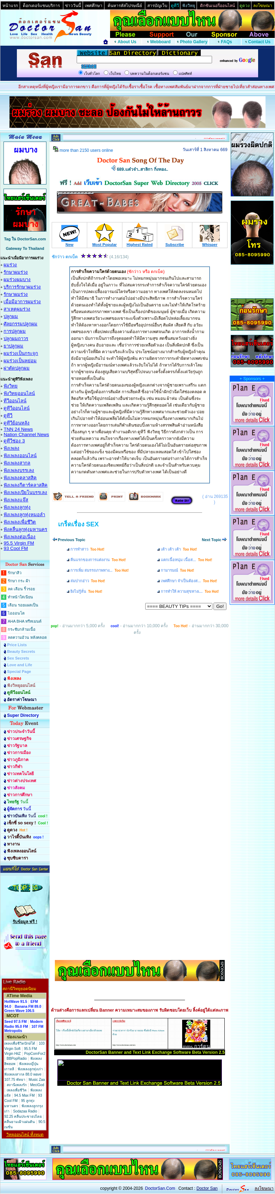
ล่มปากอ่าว (87, 581)
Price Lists (17, 645)
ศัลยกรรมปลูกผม (20, 323)
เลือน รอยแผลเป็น (23, 605)
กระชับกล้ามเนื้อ (22, 629)
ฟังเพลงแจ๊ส (16, 499)
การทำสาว (87, 549)
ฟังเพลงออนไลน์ (20, 455)
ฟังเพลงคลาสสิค (20, 477)
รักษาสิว (14, 573)
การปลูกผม (15, 331)
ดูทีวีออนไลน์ (17, 408)
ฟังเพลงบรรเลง (19, 470)
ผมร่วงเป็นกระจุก (21, 353)
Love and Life (19, 665)
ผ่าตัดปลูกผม (17, 368)
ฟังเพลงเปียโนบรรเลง (25, 492)
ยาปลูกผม (13, 346)
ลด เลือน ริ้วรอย (21, 589)
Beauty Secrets (21, 651)
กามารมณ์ (177, 570)
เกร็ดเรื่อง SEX (78, 524)
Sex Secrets (18, 658)
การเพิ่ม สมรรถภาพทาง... (99, 570)
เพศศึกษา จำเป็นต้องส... (189, 581)
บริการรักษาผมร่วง (22, 287)
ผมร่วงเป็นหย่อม (20, 360)
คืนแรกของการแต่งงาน (98, 560)
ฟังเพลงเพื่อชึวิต (20, 522)
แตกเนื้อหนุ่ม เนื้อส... (186, 560)
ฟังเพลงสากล (17, 463)
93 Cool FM (16, 548)
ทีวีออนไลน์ (15, 400)
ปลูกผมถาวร (16, 338)
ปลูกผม (11, 316)
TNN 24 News (18, 429)
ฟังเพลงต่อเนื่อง (20, 536)
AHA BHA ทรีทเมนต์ (24, 621)
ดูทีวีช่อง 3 (14, 440)
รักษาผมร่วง (16, 272)
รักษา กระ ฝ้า (19, 581)
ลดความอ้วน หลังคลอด (27, 637)
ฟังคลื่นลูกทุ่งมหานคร (25, 529)
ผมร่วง (10, 264)
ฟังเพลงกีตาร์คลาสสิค (25, 485)
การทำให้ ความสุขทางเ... (190, 591)
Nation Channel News (26, 434)
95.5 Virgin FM (19, 543)
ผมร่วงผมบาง (17, 279)
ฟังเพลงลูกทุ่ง (17, 507)
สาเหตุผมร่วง (17, 309)
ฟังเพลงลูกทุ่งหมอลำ (24, 514)
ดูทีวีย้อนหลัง (17, 423)
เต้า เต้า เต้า (179, 549)
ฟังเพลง (11, 448)
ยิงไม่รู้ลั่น (86, 591)
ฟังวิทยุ (11, 386)
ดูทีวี (8, 415)
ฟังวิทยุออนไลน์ (19, 393)
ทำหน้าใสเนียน (20, 597)
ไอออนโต (16, 613)
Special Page (19, 671)
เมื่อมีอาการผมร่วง (22, 301)
